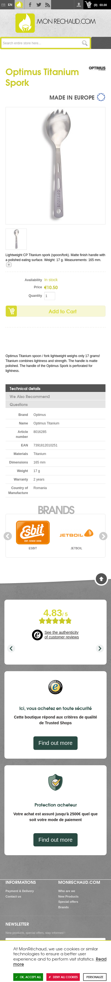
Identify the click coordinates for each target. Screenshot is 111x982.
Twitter (37, 4)
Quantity (35, 296)
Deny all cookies (63, 977)
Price (38, 287)
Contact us (13, 896)
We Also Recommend (30, 396)
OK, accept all (28, 977)
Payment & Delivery (20, 891)
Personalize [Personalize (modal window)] (94, 977)
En (10, 4)
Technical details (25, 388)
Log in (78, 4)
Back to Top (101, 579)
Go (84, 43)
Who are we (66, 891)
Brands (56, 509)
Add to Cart (62, 311)
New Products (68, 896)
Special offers (68, 901)
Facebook (29, 4)
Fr (3, 4)
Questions (19, 404)
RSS (46, 4)
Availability (33, 280)
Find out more (55, 743)
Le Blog (19, 4)
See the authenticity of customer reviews (61, 635)
